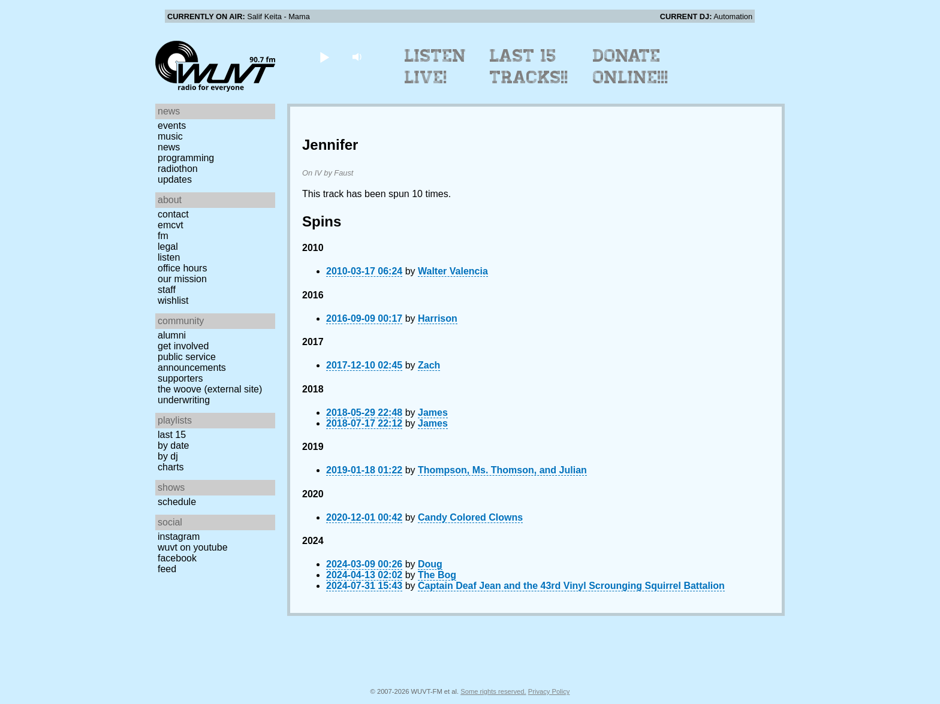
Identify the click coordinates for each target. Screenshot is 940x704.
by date (173, 445)
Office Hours (182, 268)
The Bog (437, 575)
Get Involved (183, 346)
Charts (171, 467)
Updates (175, 179)
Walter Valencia (453, 271)
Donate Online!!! (630, 66)
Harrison (437, 318)
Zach (429, 365)
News (169, 147)
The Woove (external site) (210, 389)
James (433, 412)
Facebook (177, 558)
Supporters (180, 378)
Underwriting (184, 400)
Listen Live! (435, 66)
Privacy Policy (549, 691)
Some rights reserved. (493, 691)
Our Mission (182, 279)
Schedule (177, 502)
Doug (430, 564)
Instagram (179, 536)
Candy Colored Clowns (470, 517)
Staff (167, 290)
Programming (186, 158)
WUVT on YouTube (193, 547)
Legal (168, 246)
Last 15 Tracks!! (529, 66)
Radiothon (178, 169)
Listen (169, 257)
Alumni (172, 335)
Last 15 (172, 435)
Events (172, 125)
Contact (173, 214)
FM (163, 236)
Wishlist (173, 300)
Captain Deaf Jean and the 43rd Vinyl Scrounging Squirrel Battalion (571, 586)
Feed (167, 569)
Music (170, 136)
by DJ (168, 456)
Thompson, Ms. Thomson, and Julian (502, 470)
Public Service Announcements (192, 362)
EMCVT (170, 225)
